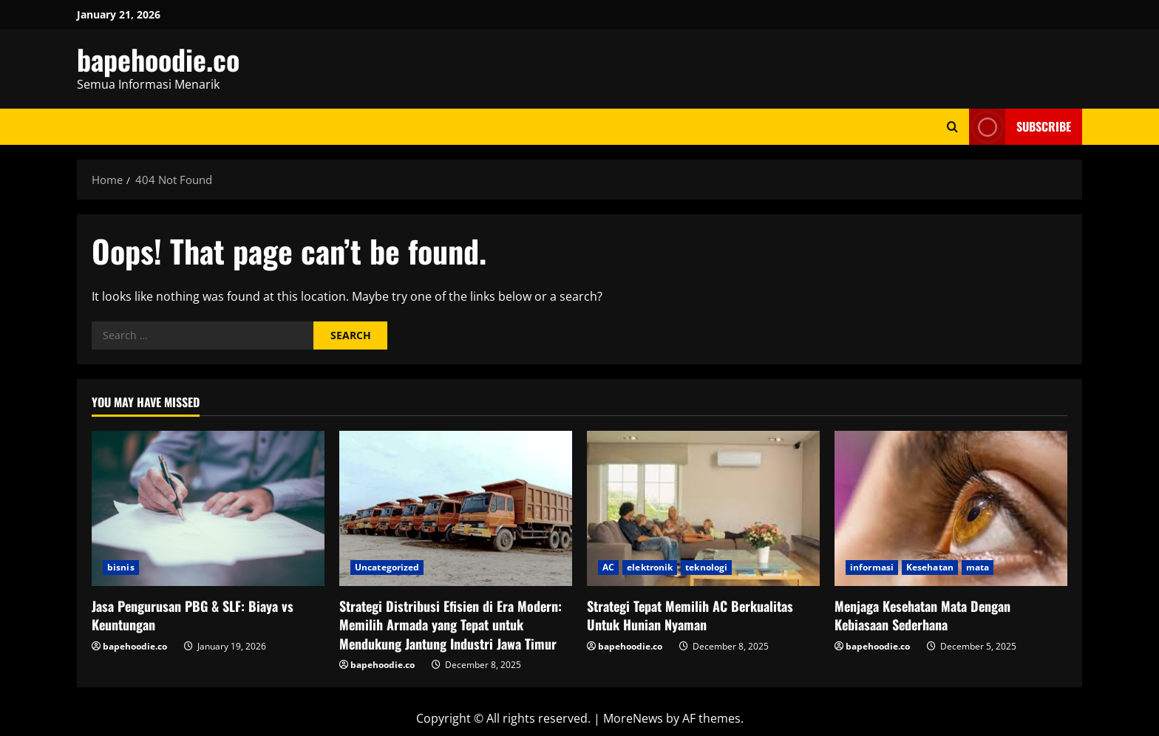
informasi (872, 567)
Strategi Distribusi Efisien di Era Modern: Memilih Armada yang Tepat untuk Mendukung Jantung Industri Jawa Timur (450, 624)
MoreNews (633, 718)
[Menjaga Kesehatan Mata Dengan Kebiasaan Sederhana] (951, 508)
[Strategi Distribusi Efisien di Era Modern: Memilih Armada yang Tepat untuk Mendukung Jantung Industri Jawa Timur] (455, 508)
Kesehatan (930, 567)
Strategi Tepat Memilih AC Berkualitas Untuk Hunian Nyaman (690, 615)
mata (977, 567)
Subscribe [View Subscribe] (1020, 127)
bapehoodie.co (158, 59)
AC (608, 567)
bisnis (121, 567)
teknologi (706, 567)
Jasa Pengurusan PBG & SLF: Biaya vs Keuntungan (192, 615)
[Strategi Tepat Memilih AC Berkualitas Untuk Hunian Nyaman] (703, 508)
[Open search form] (952, 126)
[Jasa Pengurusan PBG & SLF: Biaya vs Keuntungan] (208, 508)
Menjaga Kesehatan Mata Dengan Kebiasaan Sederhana (922, 615)
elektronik (650, 567)
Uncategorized (387, 567)
